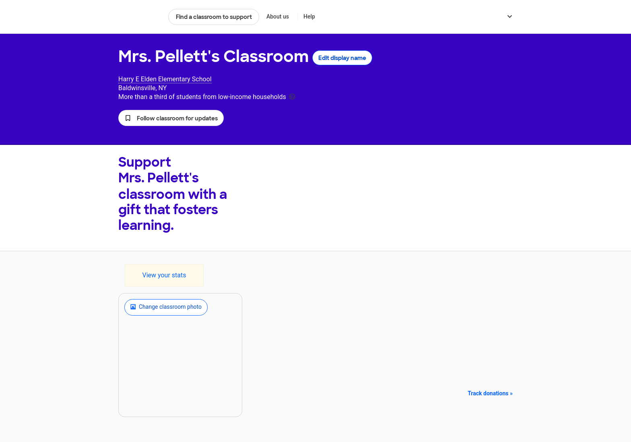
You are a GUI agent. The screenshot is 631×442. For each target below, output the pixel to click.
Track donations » (490, 393)
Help (309, 16)
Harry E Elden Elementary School (165, 79)
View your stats (164, 275)
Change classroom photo (166, 307)
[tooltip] (292, 96)
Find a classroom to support (214, 17)
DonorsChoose (139, 17)
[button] (171, 118)
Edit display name (342, 58)
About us (277, 16)
